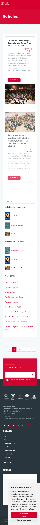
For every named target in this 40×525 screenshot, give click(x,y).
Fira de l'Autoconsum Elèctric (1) (16, 322)
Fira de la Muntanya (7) (12, 302)
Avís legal (7, 519)
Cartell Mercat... (16, 216)
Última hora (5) (10, 292)
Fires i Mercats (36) (11, 282)
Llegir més (14, 80)
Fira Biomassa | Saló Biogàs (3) (15, 297)
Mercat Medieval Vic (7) (13, 307)
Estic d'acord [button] (24, 513)
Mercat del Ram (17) (11, 287)
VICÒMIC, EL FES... (17, 233)
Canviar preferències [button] (24, 520)
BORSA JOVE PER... (17, 225)
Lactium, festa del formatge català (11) (17, 312)
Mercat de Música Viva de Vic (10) (16, 317)
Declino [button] (24, 516)
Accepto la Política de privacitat (20, 379)
